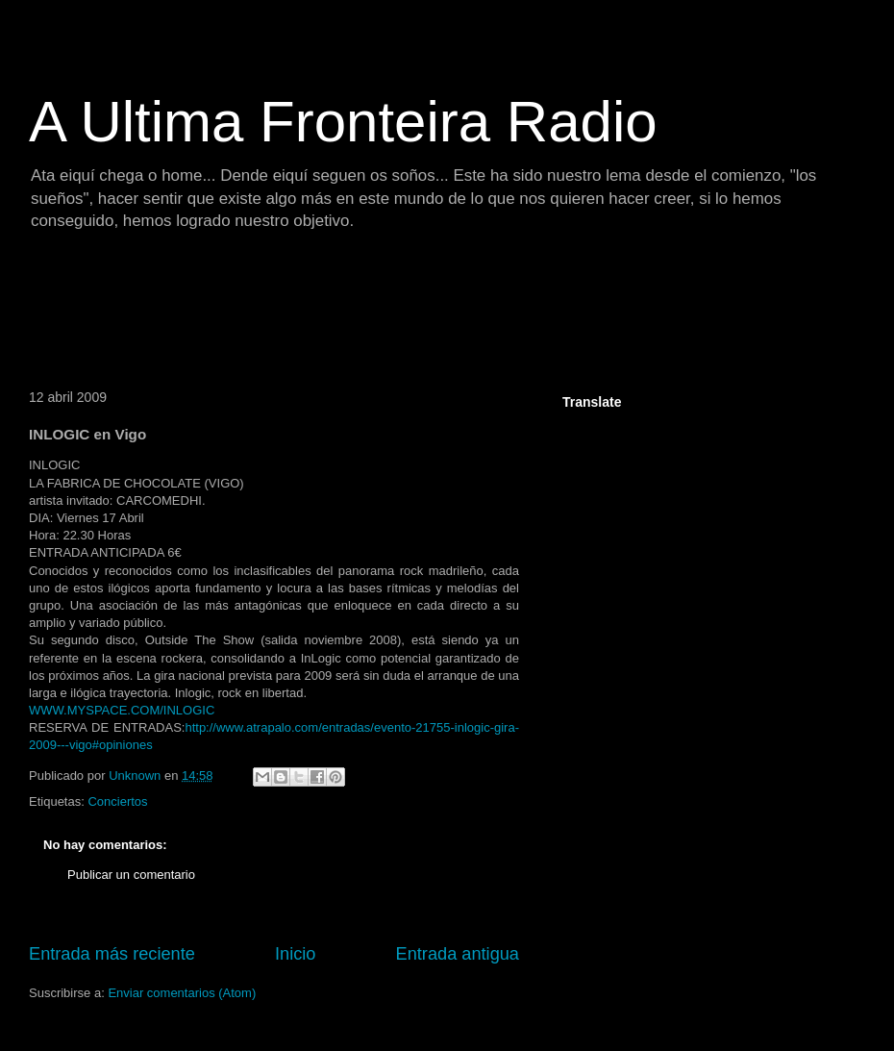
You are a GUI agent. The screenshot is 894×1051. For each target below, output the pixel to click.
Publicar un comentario (131, 874)
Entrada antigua (457, 953)
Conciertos (117, 801)
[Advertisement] (369, 312)
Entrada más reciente (112, 953)
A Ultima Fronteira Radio (343, 121)
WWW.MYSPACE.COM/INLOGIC (121, 710)
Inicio (295, 953)
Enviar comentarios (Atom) (182, 993)
